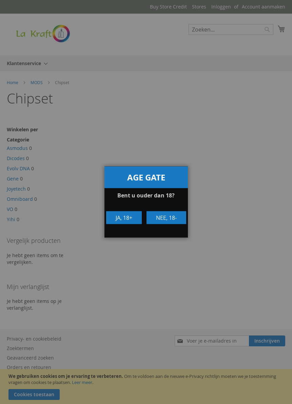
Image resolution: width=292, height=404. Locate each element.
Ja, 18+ (124, 217)
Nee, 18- (166, 217)
